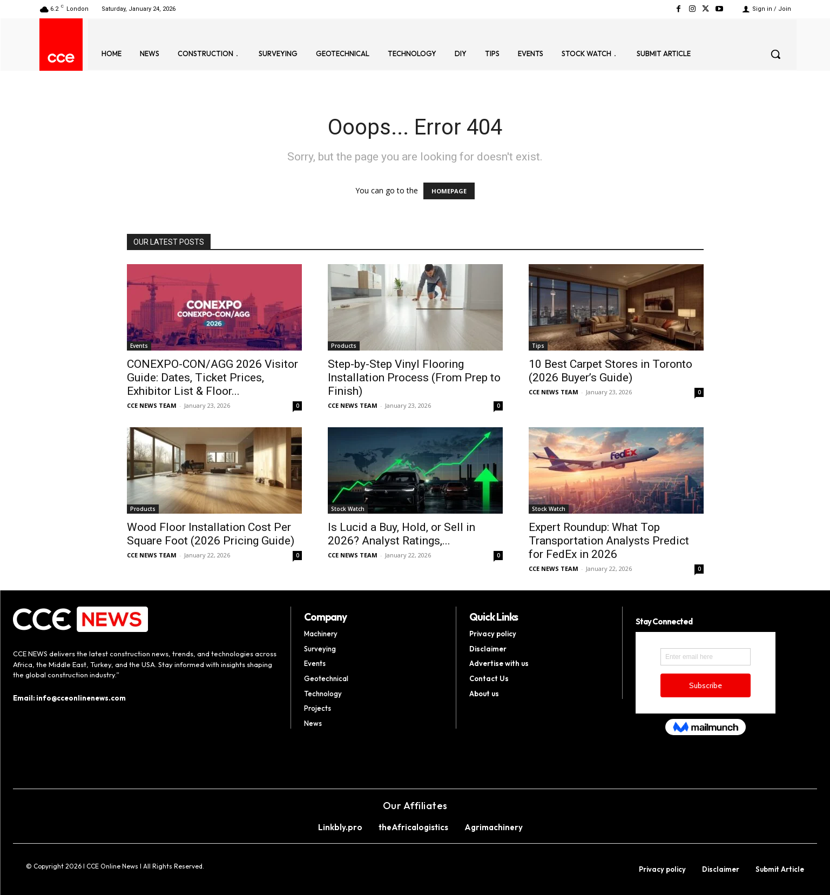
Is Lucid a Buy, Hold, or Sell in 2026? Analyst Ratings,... (401, 534)
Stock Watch (348, 509)
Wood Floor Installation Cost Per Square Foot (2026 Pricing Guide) (210, 534)
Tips (538, 345)
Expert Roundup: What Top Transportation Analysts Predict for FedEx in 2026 (609, 541)
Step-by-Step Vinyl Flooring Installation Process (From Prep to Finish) (414, 378)
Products (343, 345)
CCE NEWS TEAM (152, 405)
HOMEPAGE (449, 191)
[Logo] (61, 58)
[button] (775, 54)
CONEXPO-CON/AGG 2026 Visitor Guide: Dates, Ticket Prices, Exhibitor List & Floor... (212, 378)
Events (139, 345)
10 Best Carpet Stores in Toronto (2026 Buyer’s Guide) (610, 371)
